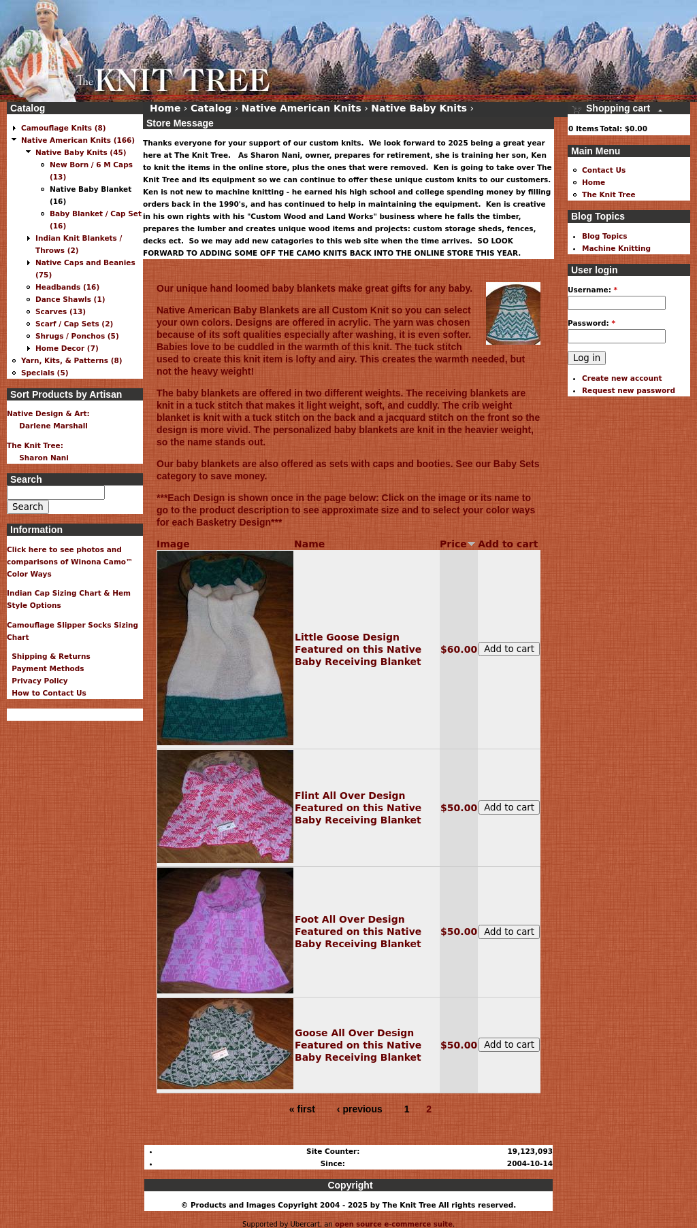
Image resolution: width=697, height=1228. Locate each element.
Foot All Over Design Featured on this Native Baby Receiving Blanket (358, 931)
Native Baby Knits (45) (81, 152)
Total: (611, 128)
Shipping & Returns (49, 656)
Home (165, 108)
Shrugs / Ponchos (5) (77, 336)
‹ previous (360, 1109)
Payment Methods (45, 668)
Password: (591, 323)
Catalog (211, 108)
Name (309, 544)
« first (302, 1109)
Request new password (628, 390)
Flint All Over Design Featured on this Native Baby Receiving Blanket (358, 807)
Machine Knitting (616, 248)
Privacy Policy (37, 681)
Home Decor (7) (67, 348)
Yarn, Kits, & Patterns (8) (72, 360)
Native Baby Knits (419, 108)
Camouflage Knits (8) (63, 128)
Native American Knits (301, 108)
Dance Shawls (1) (70, 299)
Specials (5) (45, 373)
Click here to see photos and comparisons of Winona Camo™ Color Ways (70, 561)
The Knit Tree (609, 194)
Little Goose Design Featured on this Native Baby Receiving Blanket (358, 649)
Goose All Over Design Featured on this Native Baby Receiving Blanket (358, 1045)
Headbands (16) (67, 287)
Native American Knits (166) (78, 140)
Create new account (622, 378)
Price (458, 544)
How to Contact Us (46, 693)
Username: (592, 290)
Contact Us (604, 170)
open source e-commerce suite (394, 1224)
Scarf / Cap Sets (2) (74, 324)
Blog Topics (605, 236)
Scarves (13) (60, 311)
